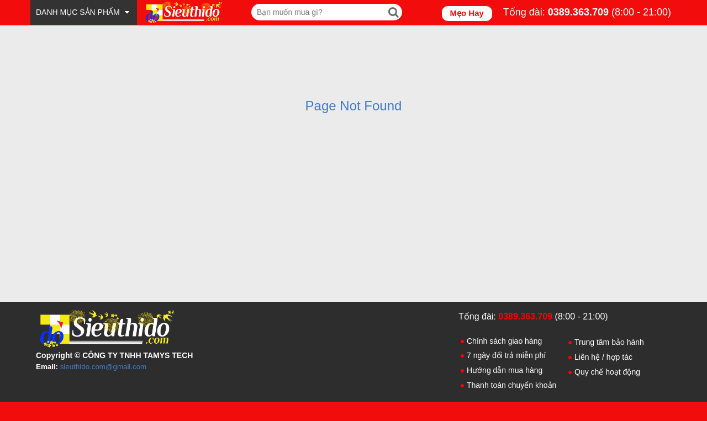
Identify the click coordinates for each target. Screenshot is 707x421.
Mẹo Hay (467, 13)
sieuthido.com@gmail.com (103, 367)
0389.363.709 (578, 12)
